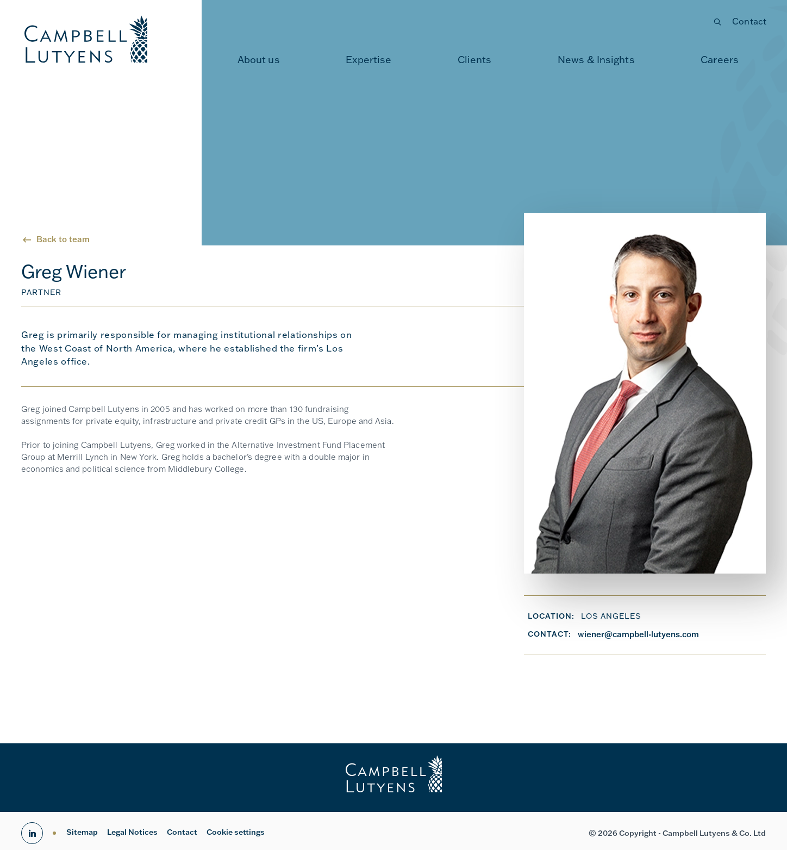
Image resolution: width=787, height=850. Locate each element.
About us (259, 59)
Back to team (63, 239)
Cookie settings (236, 832)
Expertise (368, 59)
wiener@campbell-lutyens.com (638, 634)
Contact (749, 21)
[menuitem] (259, 59)
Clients (475, 59)
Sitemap (82, 832)
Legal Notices (132, 832)
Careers (720, 59)
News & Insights (596, 59)
